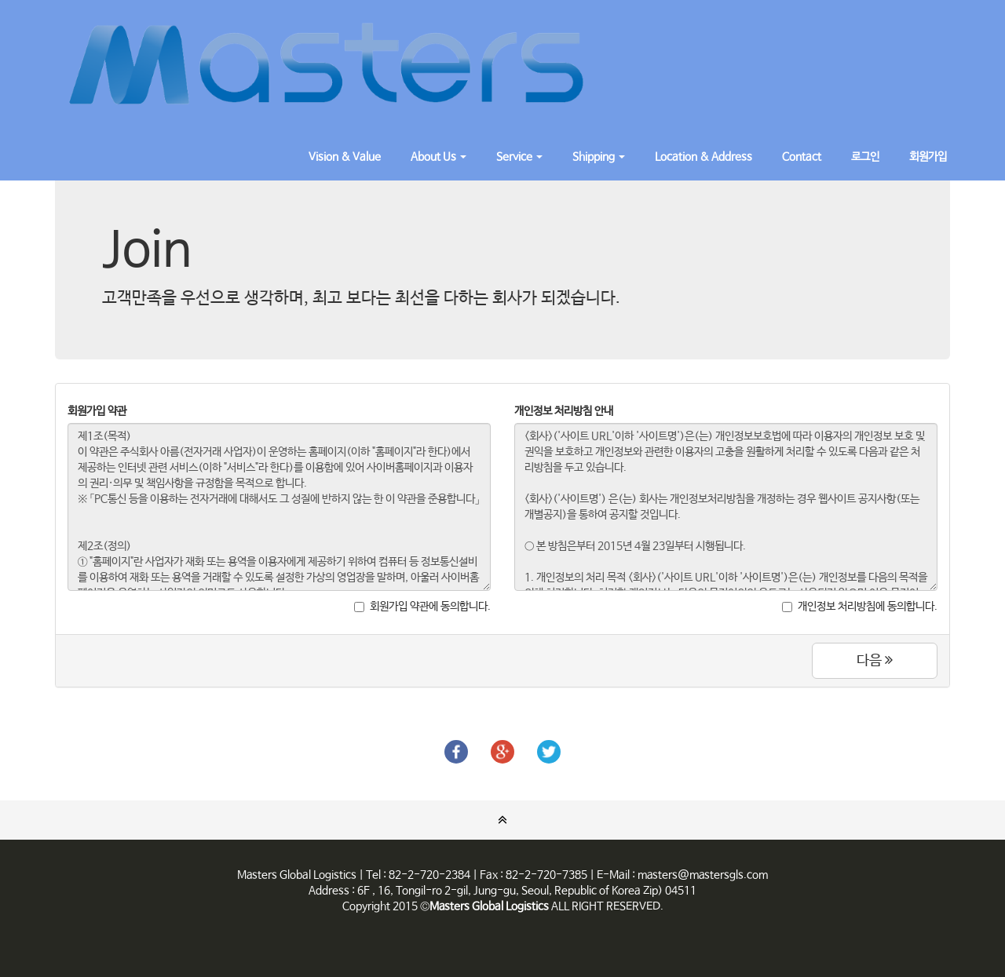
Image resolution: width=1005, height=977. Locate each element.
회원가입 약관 (97, 411)
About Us (438, 157)
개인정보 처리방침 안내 (563, 411)
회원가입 (928, 157)
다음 (875, 661)
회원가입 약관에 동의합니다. (422, 606)
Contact (801, 157)
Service (519, 157)
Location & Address (703, 157)
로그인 (865, 157)
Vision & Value (345, 157)
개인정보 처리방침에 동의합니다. (859, 606)
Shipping (598, 157)
